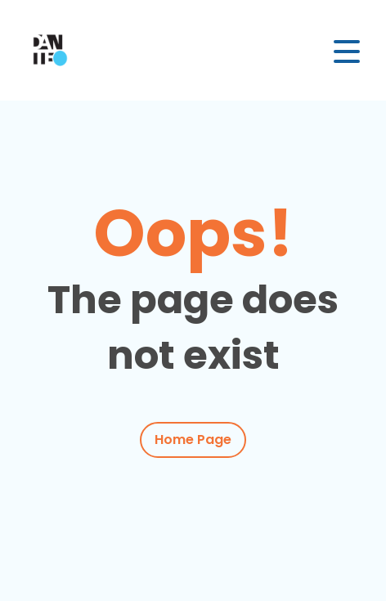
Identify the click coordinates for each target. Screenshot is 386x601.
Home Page (193, 439)
